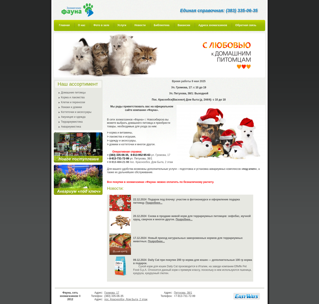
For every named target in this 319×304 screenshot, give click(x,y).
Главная (64, 25)
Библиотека (161, 25)
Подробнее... (154, 202)
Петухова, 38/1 (183, 292)
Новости (140, 25)
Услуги (121, 25)
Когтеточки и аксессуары (76, 112)
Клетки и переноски (73, 102)
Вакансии (184, 25)
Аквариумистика (71, 126)
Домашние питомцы (73, 92)
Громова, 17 (111, 292)
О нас (81, 25)
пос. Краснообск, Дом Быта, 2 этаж (125, 299)
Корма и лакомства (73, 97)
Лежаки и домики (71, 107)
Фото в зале (101, 25)
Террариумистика (72, 121)
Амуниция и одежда (73, 116)
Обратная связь (245, 25)
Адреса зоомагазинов (212, 25)
